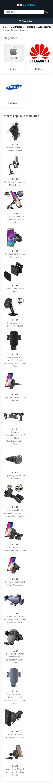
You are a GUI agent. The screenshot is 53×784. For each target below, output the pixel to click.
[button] (26, 21)
